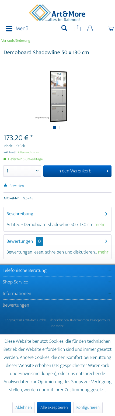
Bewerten (14, 186)
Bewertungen (19, 241)
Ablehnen (23, 407)
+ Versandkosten (28, 152)
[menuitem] (15, 28)
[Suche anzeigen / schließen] (64, 28)
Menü (17, 28)
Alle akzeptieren (54, 407)
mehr (100, 225)
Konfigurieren (87, 407)
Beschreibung (19, 214)
